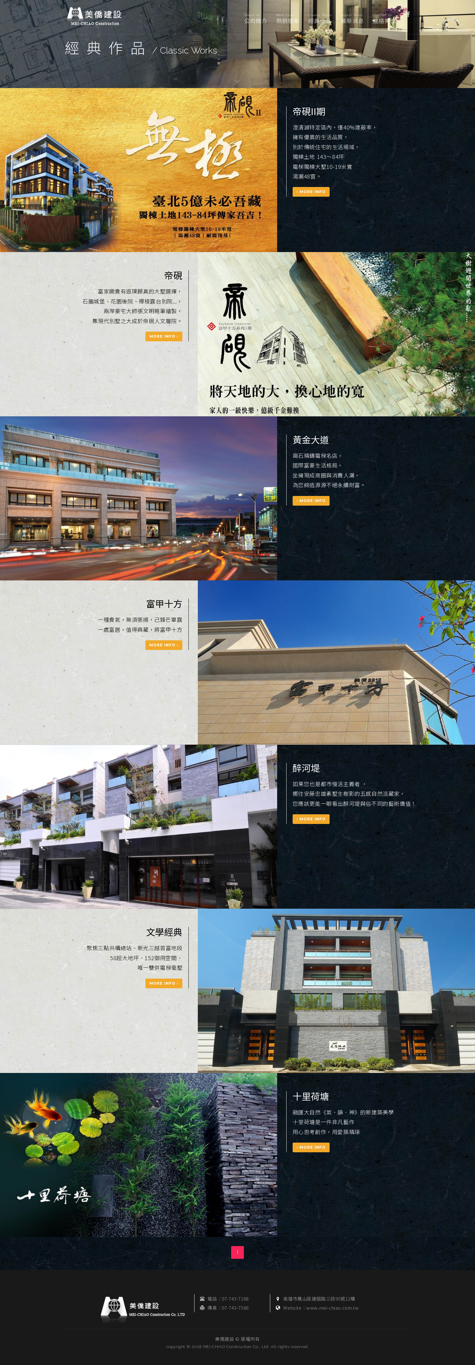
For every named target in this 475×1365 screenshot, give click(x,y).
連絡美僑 (384, 19)
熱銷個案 (287, 19)
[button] (408, 14)
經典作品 (320, 19)
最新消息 (352, 19)
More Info (311, 191)
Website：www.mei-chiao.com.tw (321, 1307)
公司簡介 (255, 19)
